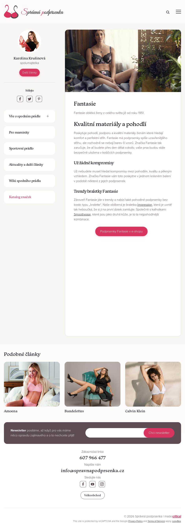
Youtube (92, 484)
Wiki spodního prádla (25, 181)
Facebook (83, 484)
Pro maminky (19, 132)
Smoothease (82, 214)
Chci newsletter (159, 433)
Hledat (167, 12)
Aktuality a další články (26, 164)
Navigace (178, 11)
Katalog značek (20, 197)
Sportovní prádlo (21, 148)
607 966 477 (92, 458)
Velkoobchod (92, 495)
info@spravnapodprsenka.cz (92, 470)
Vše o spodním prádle (24, 116)
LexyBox (176, 521)
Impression (144, 205)
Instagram (102, 484)
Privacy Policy (135, 521)
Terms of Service (156, 521)
